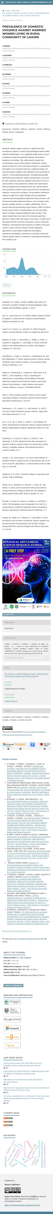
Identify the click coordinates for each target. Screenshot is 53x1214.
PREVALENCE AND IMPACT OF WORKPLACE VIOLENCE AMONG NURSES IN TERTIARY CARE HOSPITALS (28, 838)
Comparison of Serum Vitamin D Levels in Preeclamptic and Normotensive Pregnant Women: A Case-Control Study (28, 853)
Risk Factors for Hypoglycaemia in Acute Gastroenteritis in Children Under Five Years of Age (26, 1089)
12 (20, 931)
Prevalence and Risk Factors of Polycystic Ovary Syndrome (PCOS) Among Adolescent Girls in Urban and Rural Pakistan (26, 1098)
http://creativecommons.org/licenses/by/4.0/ (22, 1205)
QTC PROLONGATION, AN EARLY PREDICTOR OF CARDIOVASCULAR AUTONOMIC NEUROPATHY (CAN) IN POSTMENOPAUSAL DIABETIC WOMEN (28, 915)
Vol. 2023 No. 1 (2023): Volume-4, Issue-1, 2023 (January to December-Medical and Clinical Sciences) (25, 14)
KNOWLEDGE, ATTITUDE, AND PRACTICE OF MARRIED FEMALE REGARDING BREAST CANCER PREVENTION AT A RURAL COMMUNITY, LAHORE (26, 769)
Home (7, 11)
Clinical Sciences (11, 701)
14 (25, 931)
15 (27, 931)
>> (31, 931)
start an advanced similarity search (27, 939)
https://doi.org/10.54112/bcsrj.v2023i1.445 (21, 124)
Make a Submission (13, 985)
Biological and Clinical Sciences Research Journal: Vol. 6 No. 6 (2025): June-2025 (28, 858)
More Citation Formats (14, 658)
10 (16, 931)
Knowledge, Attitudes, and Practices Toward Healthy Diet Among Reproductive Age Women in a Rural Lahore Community (29, 789)
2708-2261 (15, 960)
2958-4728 (15, 963)
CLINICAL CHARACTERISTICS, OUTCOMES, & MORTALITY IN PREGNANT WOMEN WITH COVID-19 (26, 897)
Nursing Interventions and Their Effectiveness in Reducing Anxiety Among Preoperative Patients (22, 1064)
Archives (15, 11)
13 (23, 931)
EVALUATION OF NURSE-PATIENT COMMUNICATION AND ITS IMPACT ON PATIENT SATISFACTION (26, 1072)
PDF (9, 615)
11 (18, 931)
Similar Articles (9, 759)
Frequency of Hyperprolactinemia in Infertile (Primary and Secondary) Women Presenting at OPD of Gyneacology (28, 865)
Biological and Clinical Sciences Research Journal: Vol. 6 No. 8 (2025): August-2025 (28, 794)
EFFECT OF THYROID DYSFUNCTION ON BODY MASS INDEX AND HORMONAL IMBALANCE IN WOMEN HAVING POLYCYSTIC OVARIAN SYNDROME (25, 880)
